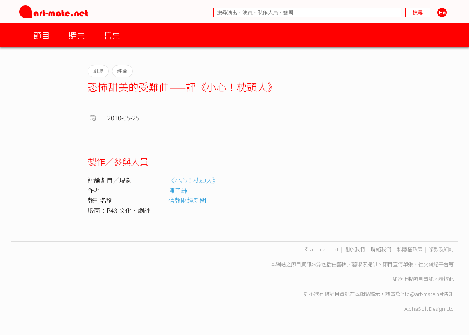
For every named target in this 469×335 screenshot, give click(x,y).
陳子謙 (177, 190)
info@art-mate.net (422, 293)
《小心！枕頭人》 (193, 180)
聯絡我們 (381, 249)
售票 (112, 35)
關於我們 (355, 249)
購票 (77, 35)
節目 (41, 35)
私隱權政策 (409, 249)
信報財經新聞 (187, 200)
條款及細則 (441, 249)
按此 (449, 279)
